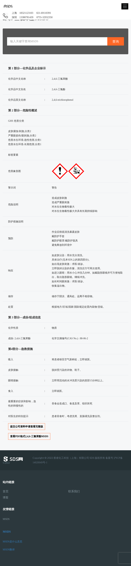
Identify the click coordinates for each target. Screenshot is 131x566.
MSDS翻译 (9, 549)
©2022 (13, 460)
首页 (6, 491)
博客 (6, 497)
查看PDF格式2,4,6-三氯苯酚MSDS (29, 436)
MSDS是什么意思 (12, 541)
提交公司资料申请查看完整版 (26, 426)
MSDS (6, 519)
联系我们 (74, 491)
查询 (115, 41)
